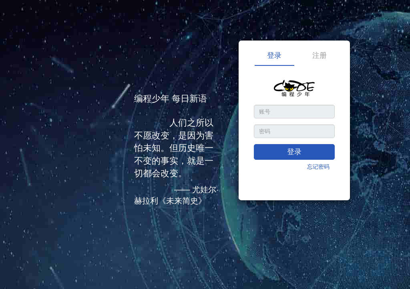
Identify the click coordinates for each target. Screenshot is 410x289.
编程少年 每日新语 (170, 99)
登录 (274, 55)
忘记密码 (318, 166)
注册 (319, 55)
